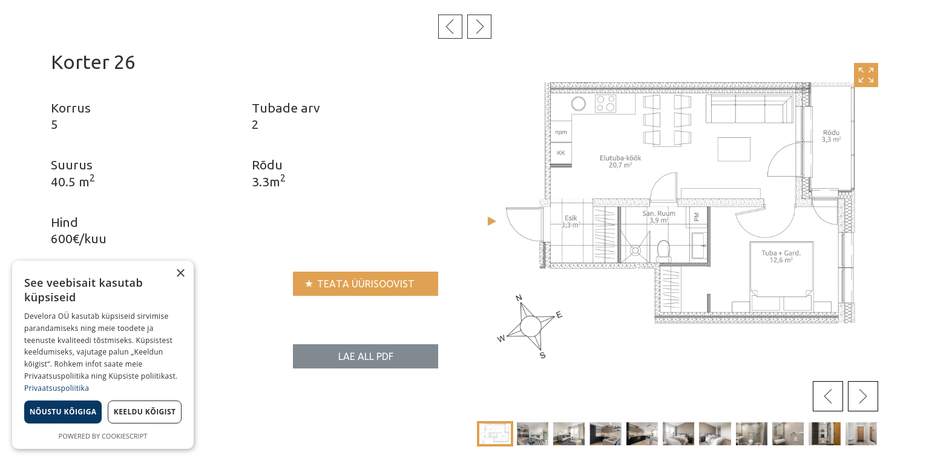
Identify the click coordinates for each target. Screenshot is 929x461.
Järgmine (479, 27)
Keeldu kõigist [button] (145, 412)
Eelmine (450, 27)
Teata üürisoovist (366, 283)
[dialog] (103, 355)
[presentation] (828, 396)
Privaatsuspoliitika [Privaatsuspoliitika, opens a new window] (56, 388)
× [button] (180, 273)
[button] (495, 433)
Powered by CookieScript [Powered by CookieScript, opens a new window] (103, 435)
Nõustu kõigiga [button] (63, 412)
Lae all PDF (365, 356)
